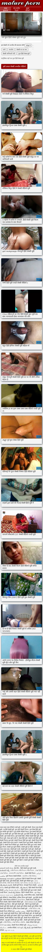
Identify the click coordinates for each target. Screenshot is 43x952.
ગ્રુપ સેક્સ (24, 883)
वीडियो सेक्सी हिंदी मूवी (32, 836)
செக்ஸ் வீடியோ (34, 883)
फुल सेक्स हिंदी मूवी (35, 829)
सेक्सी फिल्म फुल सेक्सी (26, 842)
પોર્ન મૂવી (20, 928)
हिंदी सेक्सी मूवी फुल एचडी (29, 890)
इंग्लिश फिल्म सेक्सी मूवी (20, 908)
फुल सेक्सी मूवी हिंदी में (6, 831)
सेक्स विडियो (13, 897)
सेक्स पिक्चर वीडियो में (10, 900)
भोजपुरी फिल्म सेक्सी (30, 885)
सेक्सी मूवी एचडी (15, 849)
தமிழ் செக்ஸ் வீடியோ (12, 890)
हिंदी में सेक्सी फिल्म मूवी (29, 879)
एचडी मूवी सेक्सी (26, 827)
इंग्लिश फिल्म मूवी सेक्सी (24, 897)
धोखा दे (28, 45)
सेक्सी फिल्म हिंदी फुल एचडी (28, 845)
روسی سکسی (20, 911)
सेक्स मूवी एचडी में (12, 838)
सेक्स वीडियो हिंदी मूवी (33, 922)
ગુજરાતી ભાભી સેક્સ (6, 868)
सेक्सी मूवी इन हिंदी (27, 847)
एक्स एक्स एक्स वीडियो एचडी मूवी (10, 827)
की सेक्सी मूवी (37, 913)
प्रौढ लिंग (17, 868)
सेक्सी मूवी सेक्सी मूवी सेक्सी (8, 915)
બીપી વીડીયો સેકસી (31, 902)
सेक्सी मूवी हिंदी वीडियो (7, 862)
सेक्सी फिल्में (29, 900)
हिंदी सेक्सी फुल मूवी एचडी (28, 868)
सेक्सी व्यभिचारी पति (9, 54)
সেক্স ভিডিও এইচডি (18, 922)
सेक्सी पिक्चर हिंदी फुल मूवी (22, 840)
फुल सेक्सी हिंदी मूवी (36, 831)
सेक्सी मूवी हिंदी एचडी (21, 858)
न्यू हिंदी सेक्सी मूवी (8, 829)
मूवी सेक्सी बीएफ (9, 836)
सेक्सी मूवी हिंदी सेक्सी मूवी (8, 906)
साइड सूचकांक (5, 9)
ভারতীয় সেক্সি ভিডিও (29, 876)
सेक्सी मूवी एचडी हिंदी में (14, 851)
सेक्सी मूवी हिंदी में (18, 860)
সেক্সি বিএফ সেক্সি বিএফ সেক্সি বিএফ (22, 870)
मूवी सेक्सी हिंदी (20, 836)
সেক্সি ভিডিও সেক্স (34, 908)
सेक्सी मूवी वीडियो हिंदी (7, 856)
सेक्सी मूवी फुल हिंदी (34, 853)
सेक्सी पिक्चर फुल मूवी (7, 840)
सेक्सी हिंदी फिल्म (30, 873)
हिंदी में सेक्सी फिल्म (27, 892)
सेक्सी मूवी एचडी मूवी (27, 849)
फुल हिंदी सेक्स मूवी (24, 54)
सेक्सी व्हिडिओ (9, 918)
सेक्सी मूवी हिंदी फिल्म (35, 858)
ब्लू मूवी (7, 920)
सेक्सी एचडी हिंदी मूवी (34, 838)
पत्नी (4, 49)
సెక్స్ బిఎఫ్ (27, 928)
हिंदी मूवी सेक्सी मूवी (18, 904)
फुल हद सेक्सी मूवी (5, 834)
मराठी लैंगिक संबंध (29, 895)
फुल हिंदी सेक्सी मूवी (30, 834)
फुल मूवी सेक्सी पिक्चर (22, 829)
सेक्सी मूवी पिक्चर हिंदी (29, 851)
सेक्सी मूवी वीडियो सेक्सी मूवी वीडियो (27, 906)
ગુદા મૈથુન (37, 892)
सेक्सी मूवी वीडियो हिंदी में (21, 856)
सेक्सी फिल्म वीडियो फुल (12, 845)
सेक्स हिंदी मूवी (23, 838)
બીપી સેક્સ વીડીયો (13, 883)
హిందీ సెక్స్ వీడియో (14, 892)
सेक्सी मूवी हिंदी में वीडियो (31, 860)
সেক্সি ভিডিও (7, 922)
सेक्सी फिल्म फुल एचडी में (10, 842)
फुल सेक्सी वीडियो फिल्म (21, 831)
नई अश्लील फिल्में (16, 9)
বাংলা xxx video (5, 925)
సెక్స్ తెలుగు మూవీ (6, 885)
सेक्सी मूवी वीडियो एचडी (11, 888)
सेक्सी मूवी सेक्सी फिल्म (11, 913)
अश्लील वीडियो (11, 928)
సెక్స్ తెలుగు (24, 888)
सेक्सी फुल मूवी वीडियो (14, 847)
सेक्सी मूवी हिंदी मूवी (6, 860)
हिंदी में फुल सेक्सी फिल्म (25, 915)
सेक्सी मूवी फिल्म (18, 885)
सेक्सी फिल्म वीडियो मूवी (19, 925)
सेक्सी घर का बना (22, 49)
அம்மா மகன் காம (6, 895)
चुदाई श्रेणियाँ (27, 9)
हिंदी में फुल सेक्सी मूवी (32, 904)
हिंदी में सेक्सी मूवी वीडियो (20, 4)
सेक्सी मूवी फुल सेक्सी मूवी (19, 853)
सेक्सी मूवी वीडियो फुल (27, 881)
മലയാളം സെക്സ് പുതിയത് (10, 879)
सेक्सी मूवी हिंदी (9, 858)
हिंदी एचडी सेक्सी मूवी (25, 913)
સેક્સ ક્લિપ (21, 900)
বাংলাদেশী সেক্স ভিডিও (16, 873)
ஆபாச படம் (9, 930)
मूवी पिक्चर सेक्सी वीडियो (14, 876)
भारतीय (11, 49)
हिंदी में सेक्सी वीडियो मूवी (16, 902)
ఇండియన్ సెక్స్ (4, 870)
